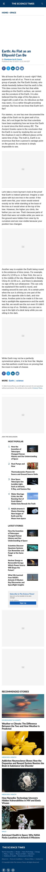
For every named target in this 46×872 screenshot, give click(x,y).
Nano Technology (27, 852)
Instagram (13, 870)
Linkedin (13, 68)
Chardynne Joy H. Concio (13, 59)
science (19, 381)
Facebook (4, 68)
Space (12, 854)
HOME (5, 12)
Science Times (37, 388)
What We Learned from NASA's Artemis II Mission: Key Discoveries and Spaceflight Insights (16, 580)
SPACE (13, 12)
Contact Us (39, 859)
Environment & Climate (25, 856)
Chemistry (31, 854)
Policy (6, 854)
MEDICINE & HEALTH (9, 757)
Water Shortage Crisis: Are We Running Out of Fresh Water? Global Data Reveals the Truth (23, 499)
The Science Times (23, 4)
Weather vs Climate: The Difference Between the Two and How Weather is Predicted (21, 726)
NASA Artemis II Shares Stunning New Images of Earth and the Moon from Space (18, 513)
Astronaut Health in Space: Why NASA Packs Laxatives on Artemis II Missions (21, 836)
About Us (5, 859)
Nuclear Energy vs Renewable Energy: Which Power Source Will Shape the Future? (16, 565)
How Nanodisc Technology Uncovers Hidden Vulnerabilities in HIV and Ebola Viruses (21, 800)
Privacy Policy (29, 859)
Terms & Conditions (16, 859)
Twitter (8, 68)
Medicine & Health (10, 856)
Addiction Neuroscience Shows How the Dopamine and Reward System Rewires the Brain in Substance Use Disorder (23, 763)
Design (18, 852)
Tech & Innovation (7, 852)
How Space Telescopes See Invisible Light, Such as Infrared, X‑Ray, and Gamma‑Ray (21, 484)
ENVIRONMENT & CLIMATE (11, 720)
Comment (17, 68)
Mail (22, 68)
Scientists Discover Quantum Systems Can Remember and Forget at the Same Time (16, 550)
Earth (11, 381)
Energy (37, 852)
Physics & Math (21, 854)
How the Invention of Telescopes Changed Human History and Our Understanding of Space (17, 536)
